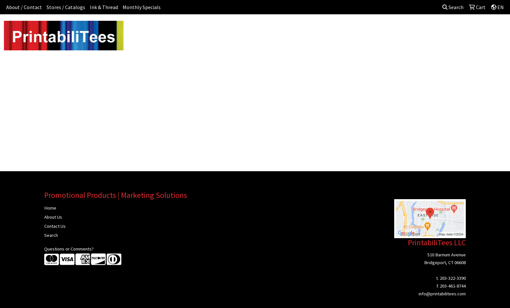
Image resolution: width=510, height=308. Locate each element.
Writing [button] (406, 29)
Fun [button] (286, 29)
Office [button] (362, 29)
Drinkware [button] (262, 29)
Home (50, 208)
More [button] (429, 29)
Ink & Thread (104, 7)
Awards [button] (213, 29)
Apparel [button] (187, 29)
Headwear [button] (311, 29)
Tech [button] (383, 29)
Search (452, 7)
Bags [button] (236, 29)
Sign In (451, 29)
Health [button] (339, 29)
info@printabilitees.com (442, 294)
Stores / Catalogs (66, 7)
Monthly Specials (142, 7)
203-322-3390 (453, 278)
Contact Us (55, 226)
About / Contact (24, 7)
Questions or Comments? (69, 249)
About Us (53, 217)
